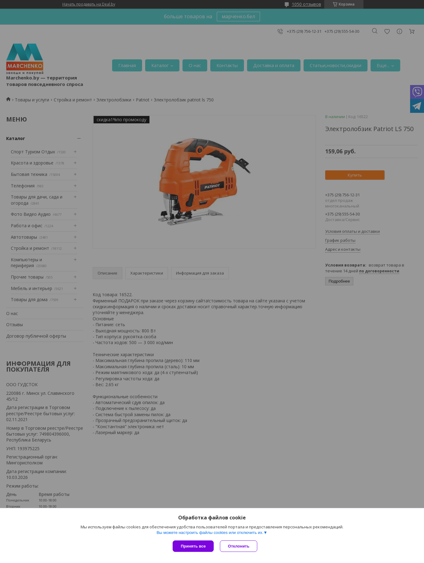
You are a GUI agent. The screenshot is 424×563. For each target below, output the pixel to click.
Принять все (193, 546)
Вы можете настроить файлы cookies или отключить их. (210, 532)
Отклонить (238, 546)
